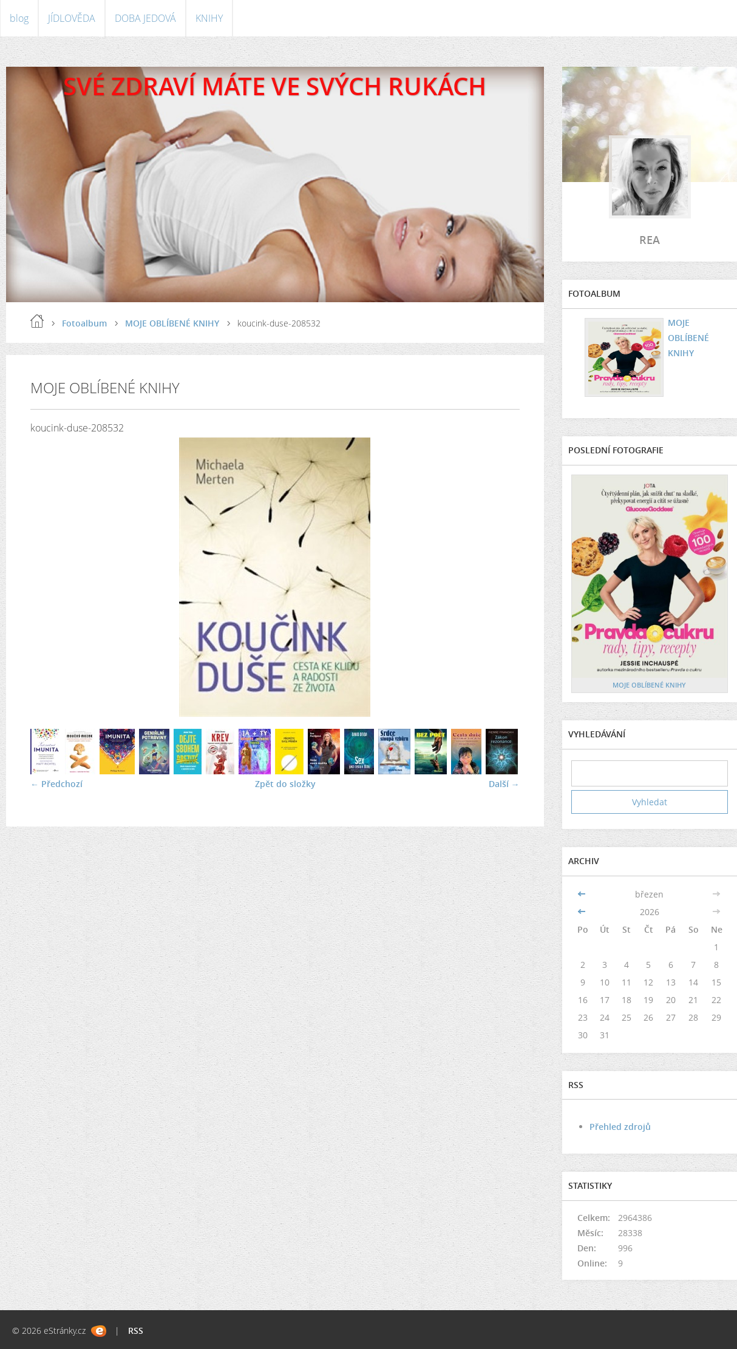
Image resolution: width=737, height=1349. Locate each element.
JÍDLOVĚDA (71, 18)
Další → (504, 783)
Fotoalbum (84, 323)
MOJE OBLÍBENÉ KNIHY (172, 323)
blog (19, 18)
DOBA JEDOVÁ (145, 18)
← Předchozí (56, 783)
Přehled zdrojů (620, 1126)
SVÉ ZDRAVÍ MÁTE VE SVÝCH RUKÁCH (274, 86)
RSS (135, 1330)
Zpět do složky (285, 783)
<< (583, 894)
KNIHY (209, 18)
